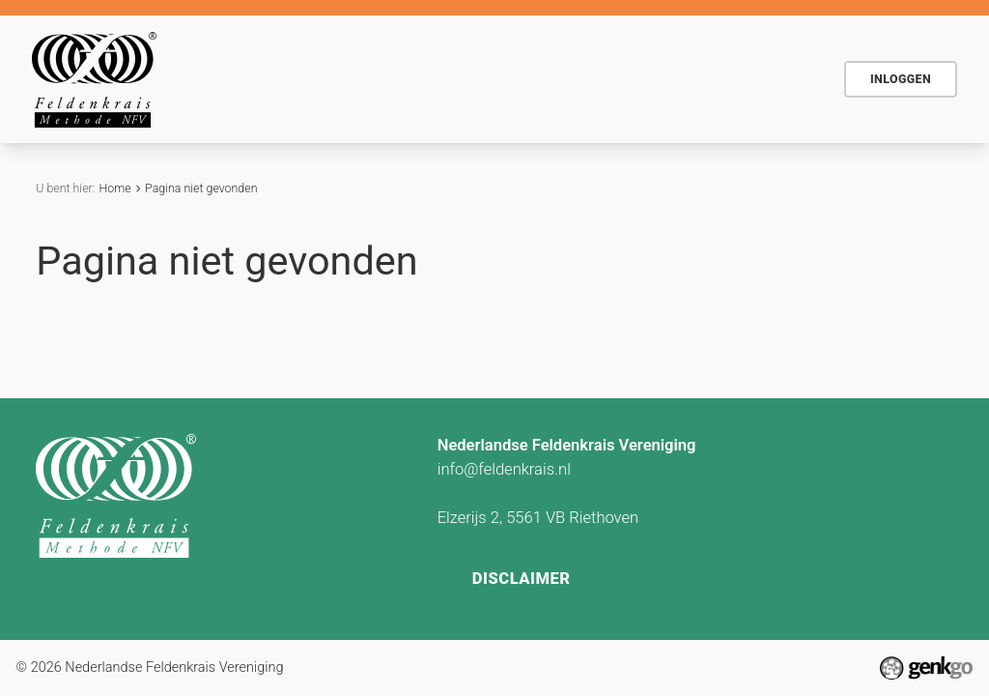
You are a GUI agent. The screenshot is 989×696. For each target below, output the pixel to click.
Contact (684, 78)
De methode (312, 78)
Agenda (510, 78)
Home (231, 79)
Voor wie (419, 78)
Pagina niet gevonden (201, 188)
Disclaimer (521, 578)
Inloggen (900, 79)
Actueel (597, 78)
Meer (772, 80)
